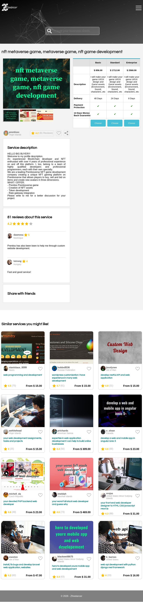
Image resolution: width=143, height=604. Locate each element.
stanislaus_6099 (18, 367)
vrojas (109, 493)
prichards (63, 430)
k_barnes (111, 557)
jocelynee (111, 367)
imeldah (62, 494)
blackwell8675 (65, 556)
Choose (98, 123)
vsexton (13, 557)
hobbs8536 (64, 367)
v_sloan (110, 430)
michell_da (15, 494)
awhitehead (15, 430)
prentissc (14, 132)
